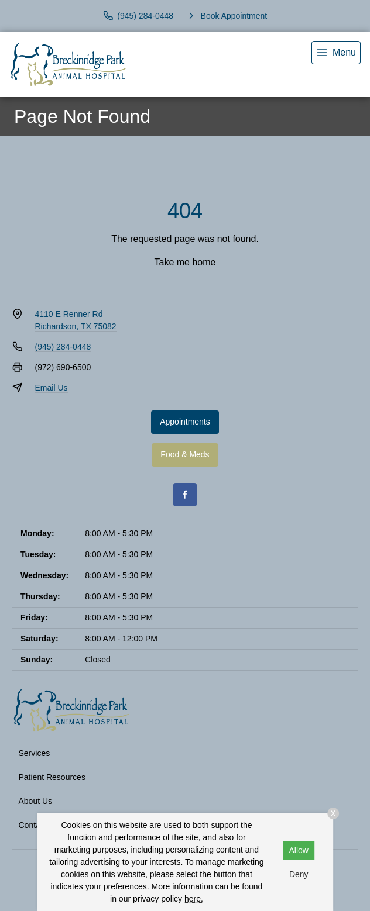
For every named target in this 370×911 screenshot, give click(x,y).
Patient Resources (52, 777)
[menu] (336, 52)
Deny (299, 874)
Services (34, 753)
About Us (36, 801)
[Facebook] (185, 494)
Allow (299, 850)
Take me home (185, 262)
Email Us (51, 387)
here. (193, 898)
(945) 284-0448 (63, 346)
